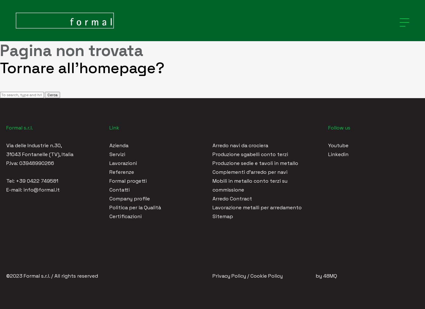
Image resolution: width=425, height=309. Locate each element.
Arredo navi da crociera (240, 145)
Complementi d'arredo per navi (249, 172)
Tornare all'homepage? (82, 68)
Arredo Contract (232, 198)
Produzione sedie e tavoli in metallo (255, 163)
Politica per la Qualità (135, 207)
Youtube (338, 145)
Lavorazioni (123, 163)
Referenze (121, 172)
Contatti (119, 189)
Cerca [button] (52, 95)
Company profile (129, 198)
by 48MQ (326, 276)
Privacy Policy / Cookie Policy (247, 276)
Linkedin (338, 154)
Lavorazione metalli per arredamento (257, 207)
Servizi (117, 154)
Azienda (118, 145)
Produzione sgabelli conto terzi (250, 154)
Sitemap (222, 216)
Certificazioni (125, 216)
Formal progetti (128, 181)
